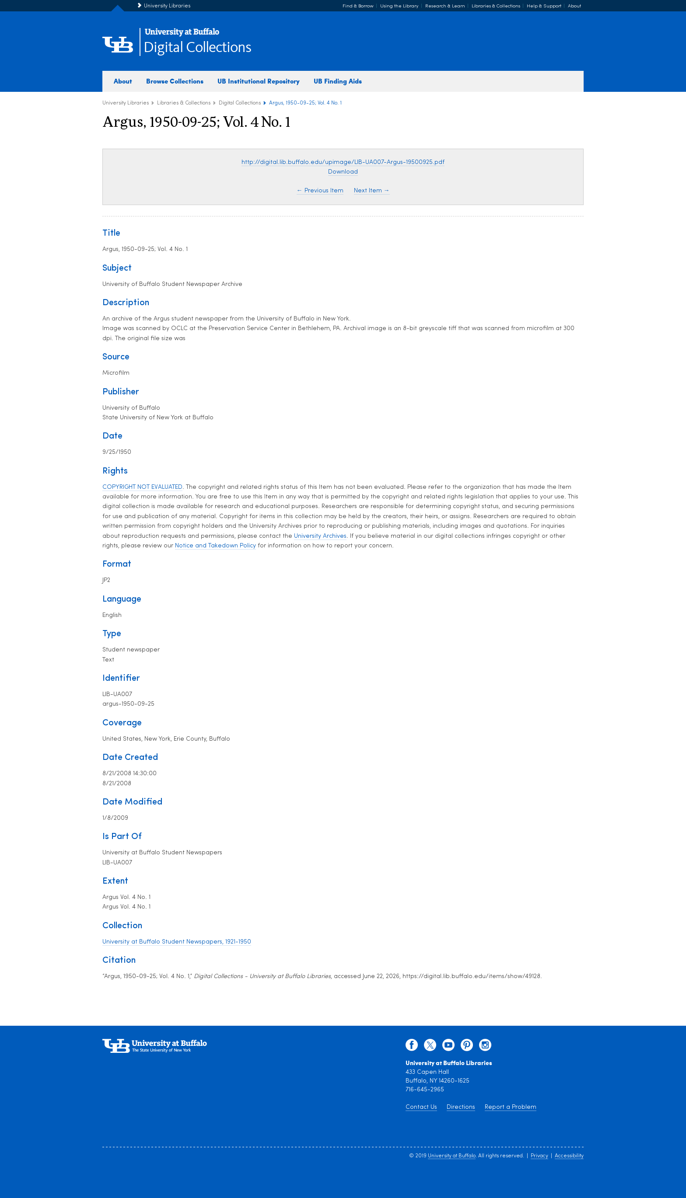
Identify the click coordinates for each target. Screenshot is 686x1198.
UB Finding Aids (338, 81)
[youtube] (448, 1047)
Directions (461, 1107)
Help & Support (544, 6)
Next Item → (372, 191)
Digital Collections (197, 48)
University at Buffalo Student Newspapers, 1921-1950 (176, 942)
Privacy (539, 1156)
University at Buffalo (452, 1156)
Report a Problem (510, 1107)
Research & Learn (445, 6)
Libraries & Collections (496, 6)
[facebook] (412, 1047)
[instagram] (485, 1047)
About (574, 6)
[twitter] (430, 1047)
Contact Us (421, 1107)
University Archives (320, 536)
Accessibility (569, 1156)
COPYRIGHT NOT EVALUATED (142, 487)
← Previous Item (320, 191)
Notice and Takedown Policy (215, 546)
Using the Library (399, 6)
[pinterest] (467, 1047)
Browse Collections (174, 81)
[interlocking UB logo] (182, 35)
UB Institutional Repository (258, 81)
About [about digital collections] (123, 81)
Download (343, 172)
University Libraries (167, 6)
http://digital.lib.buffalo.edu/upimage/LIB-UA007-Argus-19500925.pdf (343, 162)
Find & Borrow (358, 6)
